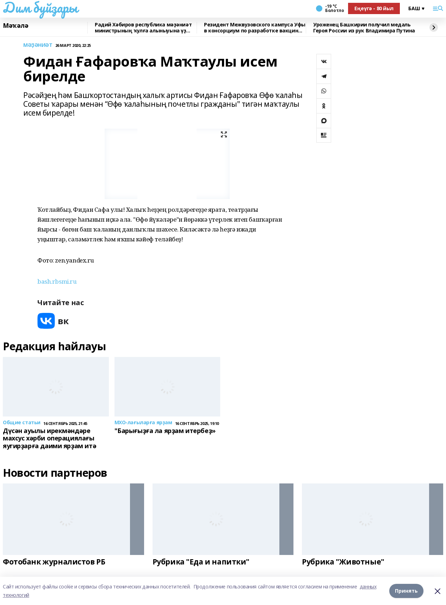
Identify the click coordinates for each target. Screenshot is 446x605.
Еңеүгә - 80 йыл (374, 8)
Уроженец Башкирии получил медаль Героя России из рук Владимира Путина (364, 27)
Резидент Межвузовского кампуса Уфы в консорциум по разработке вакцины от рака (254, 27)
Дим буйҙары (40, 7)
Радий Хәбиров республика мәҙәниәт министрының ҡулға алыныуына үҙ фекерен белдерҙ (143, 27)
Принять (406, 590)
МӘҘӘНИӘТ (37, 45)
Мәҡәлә (15, 26)
